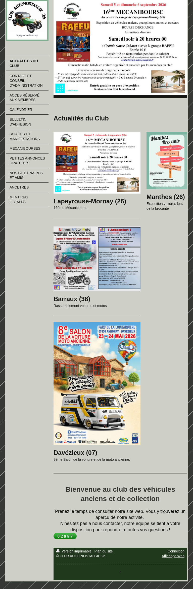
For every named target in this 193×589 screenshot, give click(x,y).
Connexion (176, 551)
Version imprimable (74, 551)
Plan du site (103, 551)
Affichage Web (173, 556)
